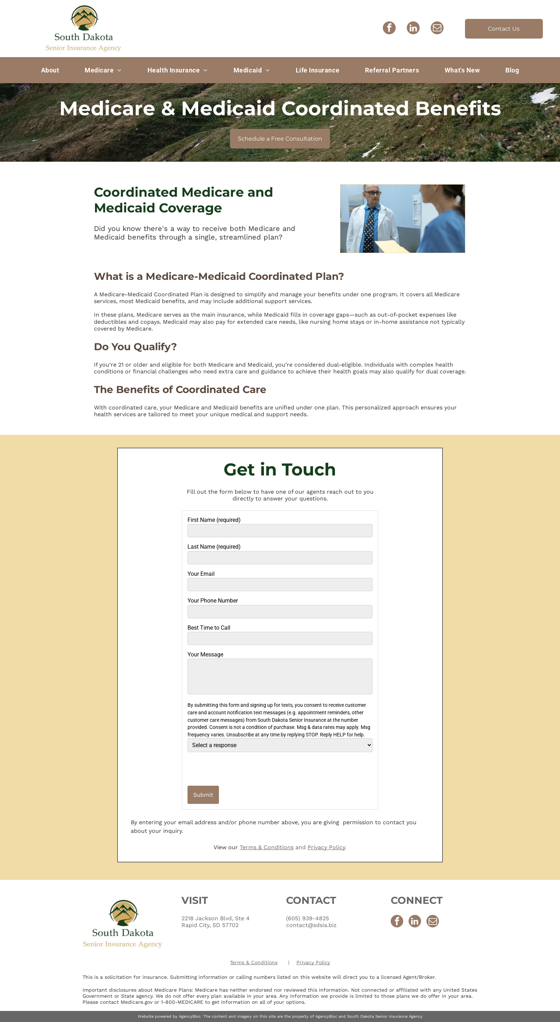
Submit (203, 794)
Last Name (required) (214, 546)
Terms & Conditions (267, 847)
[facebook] (389, 28)
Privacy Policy (326, 847)
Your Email (201, 573)
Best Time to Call (209, 627)
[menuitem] (50, 70)
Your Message (205, 654)
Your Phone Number (213, 600)
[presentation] (229, 768)
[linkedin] (413, 28)
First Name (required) (214, 520)
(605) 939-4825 (307, 918)
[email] (437, 28)
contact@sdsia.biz (311, 925)
